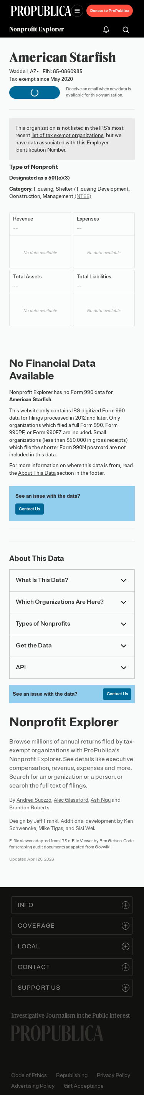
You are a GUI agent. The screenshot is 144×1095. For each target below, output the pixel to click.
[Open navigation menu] (77, 11)
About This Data (37, 473)
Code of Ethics (29, 1075)
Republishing (72, 1075)
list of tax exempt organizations (67, 135)
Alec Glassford (71, 800)
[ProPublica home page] (57, 1033)
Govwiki (103, 847)
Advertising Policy (33, 1086)
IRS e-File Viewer (76, 840)
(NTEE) (82, 196)
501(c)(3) (59, 178)
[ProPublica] (41, 11)
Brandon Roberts (29, 807)
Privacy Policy (113, 1075)
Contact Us (29, 509)
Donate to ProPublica (109, 10)
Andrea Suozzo (34, 800)
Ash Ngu (101, 800)
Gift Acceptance (84, 1086)
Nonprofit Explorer (36, 29)
